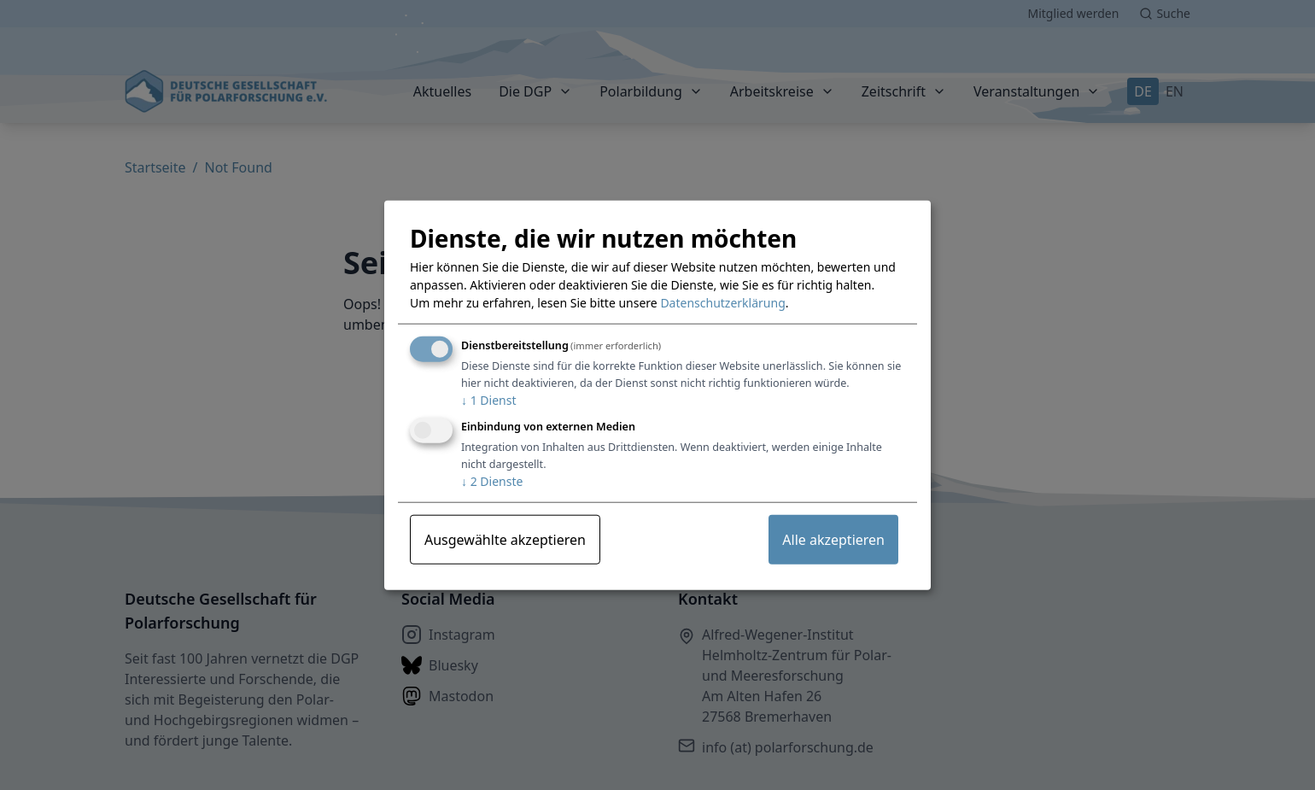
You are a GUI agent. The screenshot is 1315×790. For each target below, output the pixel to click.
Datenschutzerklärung (722, 303)
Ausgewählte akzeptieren (505, 539)
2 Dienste (492, 481)
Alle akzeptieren (833, 539)
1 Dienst (488, 400)
